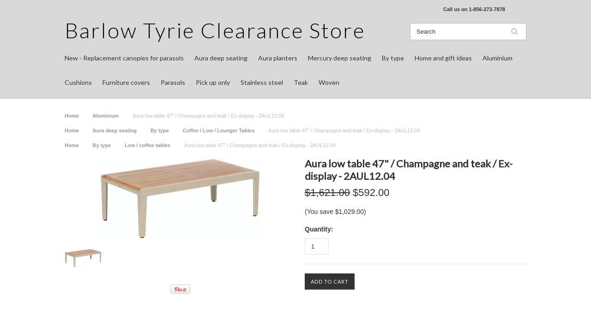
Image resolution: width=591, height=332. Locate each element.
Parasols (173, 82)
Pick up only (213, 82)
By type (393, 58)
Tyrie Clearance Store (215, 30)
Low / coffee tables (147, 145)
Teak (301, 82)
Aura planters (277, 58)
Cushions (78, 82)
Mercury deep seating (339, 58)
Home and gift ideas (443, 58)
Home (72, 116)
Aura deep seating (220, 58)
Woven (329, 82)
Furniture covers (126, 82)
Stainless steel (262, 82)
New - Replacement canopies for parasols (124, 58)
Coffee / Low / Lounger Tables (219, 130)
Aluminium (497, 58)
